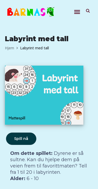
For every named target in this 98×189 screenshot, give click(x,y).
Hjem (9, 47)
